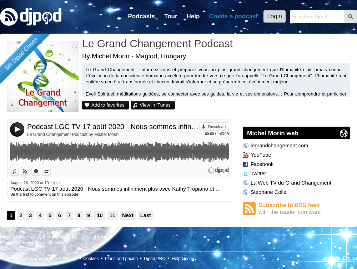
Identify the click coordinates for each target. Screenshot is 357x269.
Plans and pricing (121, 258)
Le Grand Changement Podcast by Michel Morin (73, 134)
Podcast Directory (58, 236)
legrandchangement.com (279, 145)
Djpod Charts (11, 236)
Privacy (70, 258)
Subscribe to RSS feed (304, 208)
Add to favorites (108, 105)
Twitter (258, 173)
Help (193, 16)
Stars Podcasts (56, 243)
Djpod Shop (96, 236)
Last (145, 215)
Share (50, 171)
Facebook (262, 164)
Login (274, 16)
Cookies (91, 258)
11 (112, 215)
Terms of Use (44, 258)
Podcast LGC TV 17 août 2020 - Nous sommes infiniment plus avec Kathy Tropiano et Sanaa (113, 127)
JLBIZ (20, 258)
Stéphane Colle (268, 192)
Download (217, 126)
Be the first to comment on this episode (44, 194)
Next (128, 215)
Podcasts (141, 16)
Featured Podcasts (16, 243)
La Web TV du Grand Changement (291, 183)
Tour (170, 16)
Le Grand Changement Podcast (157, 43)
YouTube (261, 155)
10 (99, 215)
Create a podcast (233, 16)
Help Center (183, 258)
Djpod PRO (155, 258)
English (350, 258)
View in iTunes (155, 105)
